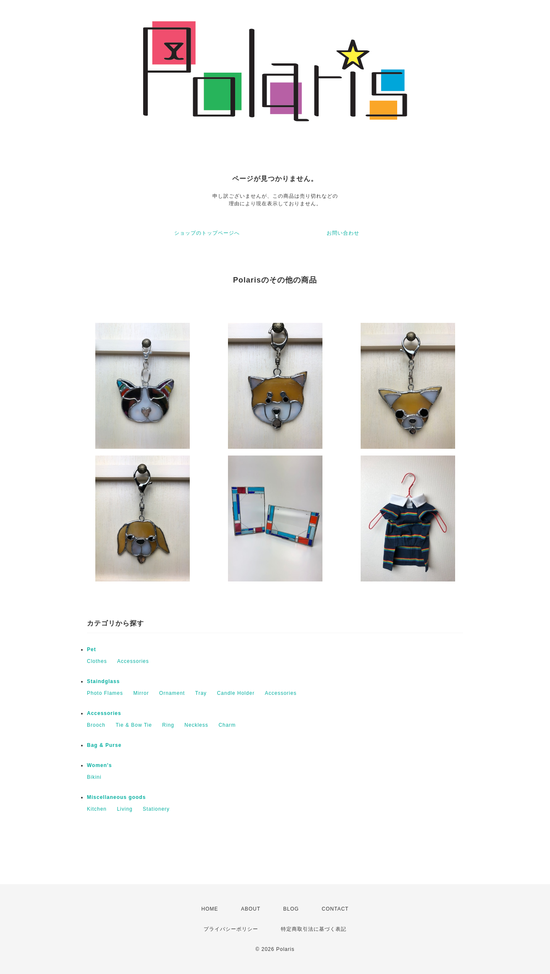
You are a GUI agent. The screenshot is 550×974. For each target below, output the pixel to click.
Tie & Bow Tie (133, 725)
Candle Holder (236, 693)
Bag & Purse (104, 745)
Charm (227, 725)
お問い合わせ (343, 233)
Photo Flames (105, 693)
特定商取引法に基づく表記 (313, 929)
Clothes (97, 661)
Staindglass (103, 681)
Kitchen (97, 809)
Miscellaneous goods (116, 797)
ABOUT (250, 909)
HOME (210, 909)
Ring (168, 725)
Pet (91, 649)
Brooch (96, 725)
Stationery (156, 809)
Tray (201, 693)
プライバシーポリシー (231, 929)
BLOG (291, 909)
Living (124, 809)
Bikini (94, 777)
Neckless (196, 725)
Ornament (172, 693)
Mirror (141, 693)
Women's (99, 765)
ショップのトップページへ (207, 233)
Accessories (133, 661)
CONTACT (335, 909)
